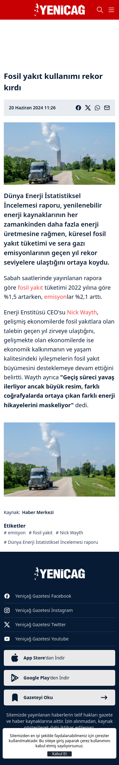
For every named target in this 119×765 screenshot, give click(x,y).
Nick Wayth (82, 312)
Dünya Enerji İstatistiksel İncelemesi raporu (53, 542)
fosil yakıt (30, 287)
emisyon (55, 296)
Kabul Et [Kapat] (59, 753)
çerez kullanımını (95, 740)
